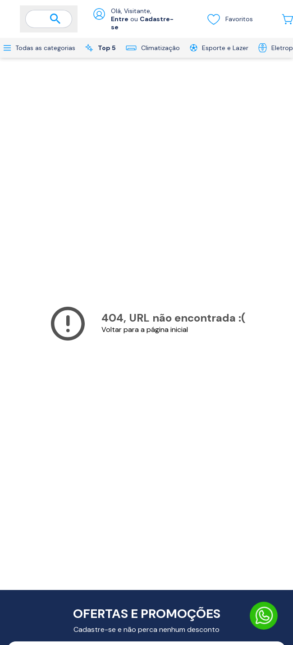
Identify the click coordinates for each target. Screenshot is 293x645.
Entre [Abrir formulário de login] (119, 19)
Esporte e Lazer (219, 48)
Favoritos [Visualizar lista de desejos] (229, 19)
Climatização (153, 48)
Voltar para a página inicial (144, 329)
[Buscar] (55, 19)
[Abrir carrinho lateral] (287, 19)
